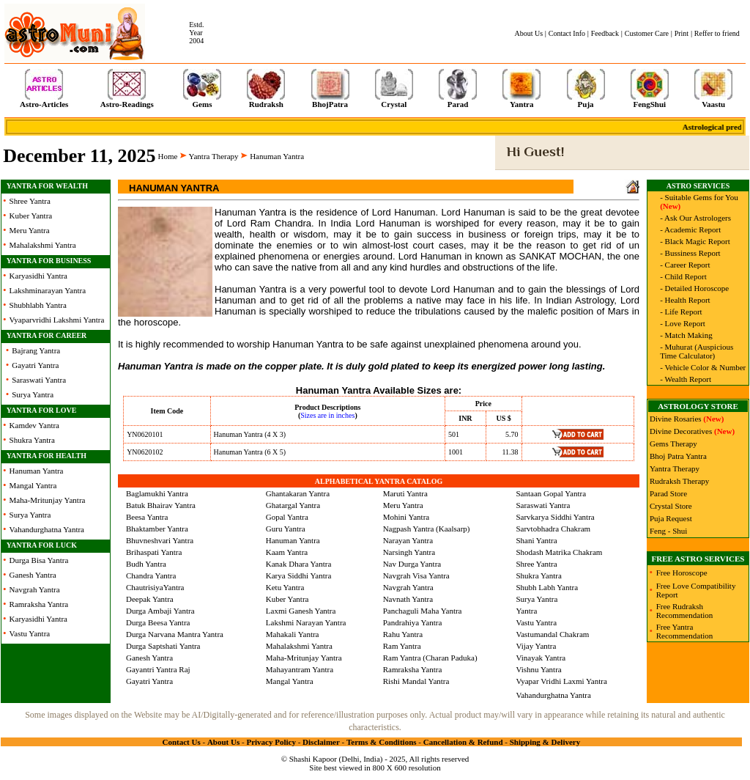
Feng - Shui (668, 530)
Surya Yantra (32, 394)
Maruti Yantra (405, 493)
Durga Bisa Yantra (39, 560)
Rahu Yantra (403, 634)
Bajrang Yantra (36, 350)
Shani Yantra (536, 540)
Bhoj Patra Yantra (678, 456)
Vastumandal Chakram (552, 634)
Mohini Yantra (406, 516)
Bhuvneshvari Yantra (159, 540)
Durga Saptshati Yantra (163, 645)
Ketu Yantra (285, 587)
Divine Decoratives (681, 431)
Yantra (526, 610)
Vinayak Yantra (540, 657)
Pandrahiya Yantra (412, 622)
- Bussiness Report (690, 253)
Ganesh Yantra (33, 574)
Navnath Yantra (408, 599)
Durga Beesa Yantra (158, 622)
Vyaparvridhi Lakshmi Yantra (57, 319)
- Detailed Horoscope (694, 288)
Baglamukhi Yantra (157, 493)
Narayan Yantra (408, 540)
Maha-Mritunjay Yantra (48, 500)
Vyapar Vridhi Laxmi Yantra (561, 681)
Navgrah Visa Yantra (416, 575)
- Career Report (685, 264)
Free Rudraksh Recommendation (684, 610)
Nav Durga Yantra (412, 563)
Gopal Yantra (287, 516)
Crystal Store (671, 505)
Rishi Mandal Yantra (416, 681)
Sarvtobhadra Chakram (553, 528)
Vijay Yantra (536, 645)
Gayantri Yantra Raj (158, 669)
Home (168, 156)
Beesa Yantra (147, 516)
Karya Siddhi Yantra (299, 575)
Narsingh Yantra (409, 552)
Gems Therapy (673, 443)
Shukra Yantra (32, 439)
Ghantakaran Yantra (298, 493)
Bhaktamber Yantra (157, 528)
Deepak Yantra (150, 599)
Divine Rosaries (676, 418)
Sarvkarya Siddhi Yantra (555, 516)
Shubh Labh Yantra (547, 587)
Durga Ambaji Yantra (160, 610)
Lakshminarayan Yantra (48, 290)
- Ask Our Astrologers (695, 217)
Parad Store (668, 493)
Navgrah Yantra (35, 589)
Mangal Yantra (33, 485)
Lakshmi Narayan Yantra (306, 622)
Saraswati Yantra (39, 379)
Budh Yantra (146, 563)
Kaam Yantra (287, 552)
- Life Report (681, 311)
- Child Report (683, 276)
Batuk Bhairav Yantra (161, 505)
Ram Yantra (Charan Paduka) (430, 657)
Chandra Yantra (151, 575)
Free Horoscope (682, 572)
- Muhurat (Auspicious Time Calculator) (696, 351)
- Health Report (685, 299)
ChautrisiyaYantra (155, 587)
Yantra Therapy (214, 156)
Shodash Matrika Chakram (559, 552)
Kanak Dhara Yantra (299, 563)
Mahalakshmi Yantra (43, 244)
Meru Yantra (30, 230)
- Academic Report (690, 229)
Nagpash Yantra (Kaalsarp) (426, 528)
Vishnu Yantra (538, 669)
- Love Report (682, 323)
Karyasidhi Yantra (38, 275)
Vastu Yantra (30, 633)
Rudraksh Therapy (679, 481)
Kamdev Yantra (34, 425)
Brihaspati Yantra (154, 552)
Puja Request (671, 518)
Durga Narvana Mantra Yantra (174, 634)
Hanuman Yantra (37, 470)
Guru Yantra (285, 528)
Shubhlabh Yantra (38, 305)
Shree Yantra (30, 200)
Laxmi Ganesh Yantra (301, 610)
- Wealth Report (685, 379)
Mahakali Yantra (292, 634)
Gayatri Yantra (35, 365)
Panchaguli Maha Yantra (422, 610)
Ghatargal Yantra (293, 505)
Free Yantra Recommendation (684, 631)
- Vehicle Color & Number (703, 367)
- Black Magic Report (695, 241)
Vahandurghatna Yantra (47, 529)
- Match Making (686, 335)
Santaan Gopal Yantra (551, 493)
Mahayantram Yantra (299, 669)
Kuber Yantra (31, 215)
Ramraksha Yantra (39, 604)
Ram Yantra (402, 645)
